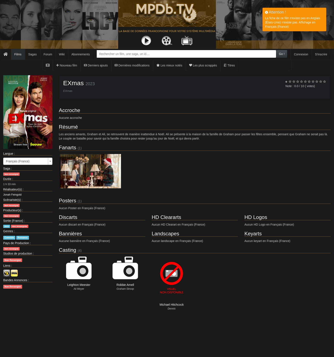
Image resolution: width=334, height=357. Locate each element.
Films (17, 54)
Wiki (62, 54)
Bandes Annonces (15, 280)
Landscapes (165, 233)
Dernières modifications (132, 65)
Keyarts (253, 233)
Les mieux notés (169, 65)
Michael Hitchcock (172, 304)
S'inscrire (321, 54)
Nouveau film (66, 65)
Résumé (68, 127)
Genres (8, 231)
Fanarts (67, 147)
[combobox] (186, 54)
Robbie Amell (125, 284)
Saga (6, 168)
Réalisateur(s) (12, 189)
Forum (47, 54)
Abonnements (80, 54)
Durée (7, 179)
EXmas (73, 82)
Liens (6, 265)
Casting (67, 250)
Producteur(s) (12, 210)
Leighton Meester (78, 284)
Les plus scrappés (203, 65)
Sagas (32, 54)
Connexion (301, 54)
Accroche (69, 110)
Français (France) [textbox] (17, 161)
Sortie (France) (13, 220)
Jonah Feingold (12, 194)
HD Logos (255, 217)
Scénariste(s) (12, 200)
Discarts (68, 217)
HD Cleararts (166, 217)
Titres (229, 65)
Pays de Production (16, 243)
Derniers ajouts (96, 65)
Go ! (281, 54)
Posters (67, 200)
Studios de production (17, 253)
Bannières (70, 233)
